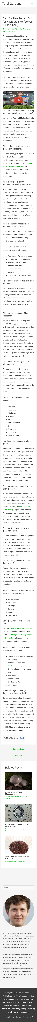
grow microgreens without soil (20, 628)
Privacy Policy (8, 1017)
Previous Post (18, 749)
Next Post (18, 755)
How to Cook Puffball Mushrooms (13, 793)
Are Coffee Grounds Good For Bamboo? (17, 858)
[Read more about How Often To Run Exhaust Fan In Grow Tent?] (18, 813)
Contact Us (20, 1017)
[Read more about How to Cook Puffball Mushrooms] (18, 781)
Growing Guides (9, 29)
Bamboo (11, 666)
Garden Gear (8, 829)
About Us (30, 1017)
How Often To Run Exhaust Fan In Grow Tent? (17, 825)
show (21, 738)
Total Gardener (12, 3)
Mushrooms (18, 796)
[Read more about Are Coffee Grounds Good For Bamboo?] (18, 845)
